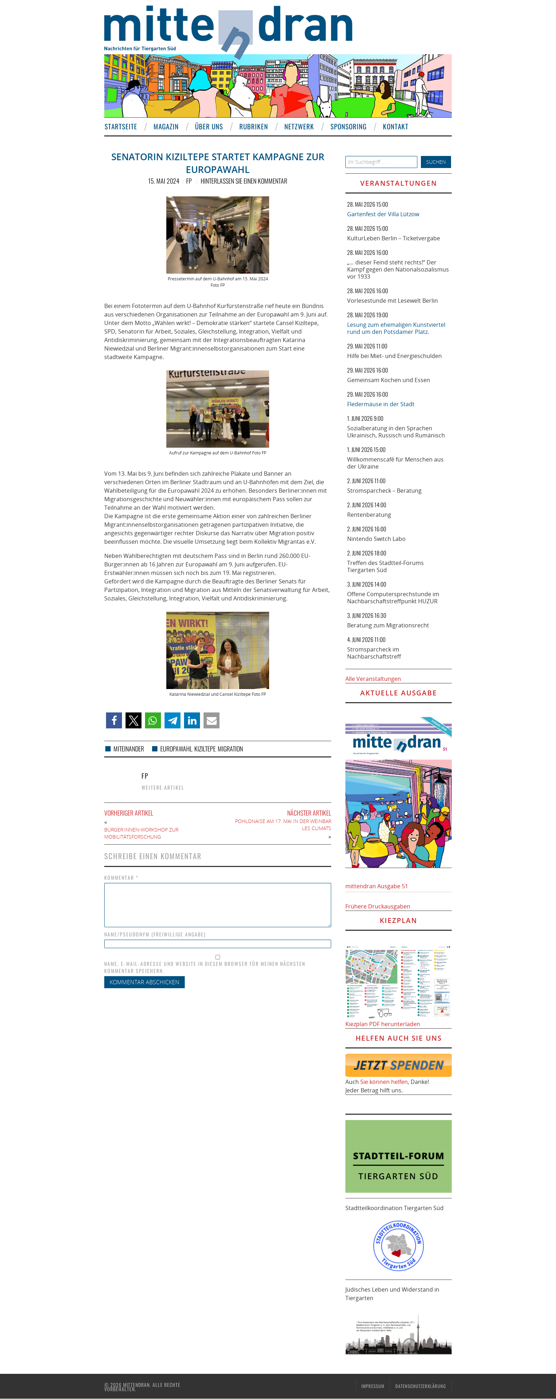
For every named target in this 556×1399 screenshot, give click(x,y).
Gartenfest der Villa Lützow (383, 214)
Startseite (120, 126)
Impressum (372, 1386)
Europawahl (176, 748)
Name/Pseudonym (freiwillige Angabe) (155, 934)
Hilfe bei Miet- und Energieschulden (394, 356)
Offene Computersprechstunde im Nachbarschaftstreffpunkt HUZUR (393, 597)
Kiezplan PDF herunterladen (382, 1024)
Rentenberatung (369, 515)
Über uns (209, 126)
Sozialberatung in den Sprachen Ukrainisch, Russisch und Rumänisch (396, 431)
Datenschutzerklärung (420, 1386)
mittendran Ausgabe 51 (376, 886)
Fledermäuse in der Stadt (381, 404)
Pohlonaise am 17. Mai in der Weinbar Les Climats (283, 825)
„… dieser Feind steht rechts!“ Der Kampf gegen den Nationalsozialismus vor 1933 (398, 269)
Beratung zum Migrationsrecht (388, 625)
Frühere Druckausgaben (377, 906)
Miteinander (128, 748)
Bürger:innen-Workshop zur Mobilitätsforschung (141, 833)
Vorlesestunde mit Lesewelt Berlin (392, 300)
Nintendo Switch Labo (376, 539)
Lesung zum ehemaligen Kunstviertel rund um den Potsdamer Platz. (396, 328)
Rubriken (253, 126)
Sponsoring (348, 126)
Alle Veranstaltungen (373, 679)
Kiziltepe (205, 748)
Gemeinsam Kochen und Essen (388, 380)
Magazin (165, 126)
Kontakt (395, 126)
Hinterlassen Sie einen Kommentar (244, 180)
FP (189, 180)
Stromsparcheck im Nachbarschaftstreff (374, 652)
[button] (114, 720)
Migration (230, 748)
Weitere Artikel (162, 787)
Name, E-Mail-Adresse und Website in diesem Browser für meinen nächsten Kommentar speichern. (204, 967)
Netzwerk (299, 126)
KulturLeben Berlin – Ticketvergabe (393, 238)
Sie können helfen (384, 1082)
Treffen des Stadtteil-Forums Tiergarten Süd (385, 566)
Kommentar (121, 877)
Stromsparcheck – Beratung (384, 490)
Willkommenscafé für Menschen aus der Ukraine (395, 462)
